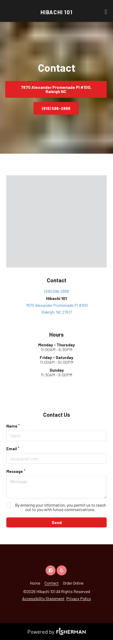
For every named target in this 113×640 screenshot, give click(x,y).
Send (57, 522)
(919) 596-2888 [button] (56, 108)
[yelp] (62, 570)
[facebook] (51, 570)
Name (11, 426)
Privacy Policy (78, 598)
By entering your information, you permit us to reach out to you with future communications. (60, 507)
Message (14, 471)
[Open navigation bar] (106, 12)
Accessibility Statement (43, 598)
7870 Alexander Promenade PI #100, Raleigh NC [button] (56, 89)
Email (11, 448)
